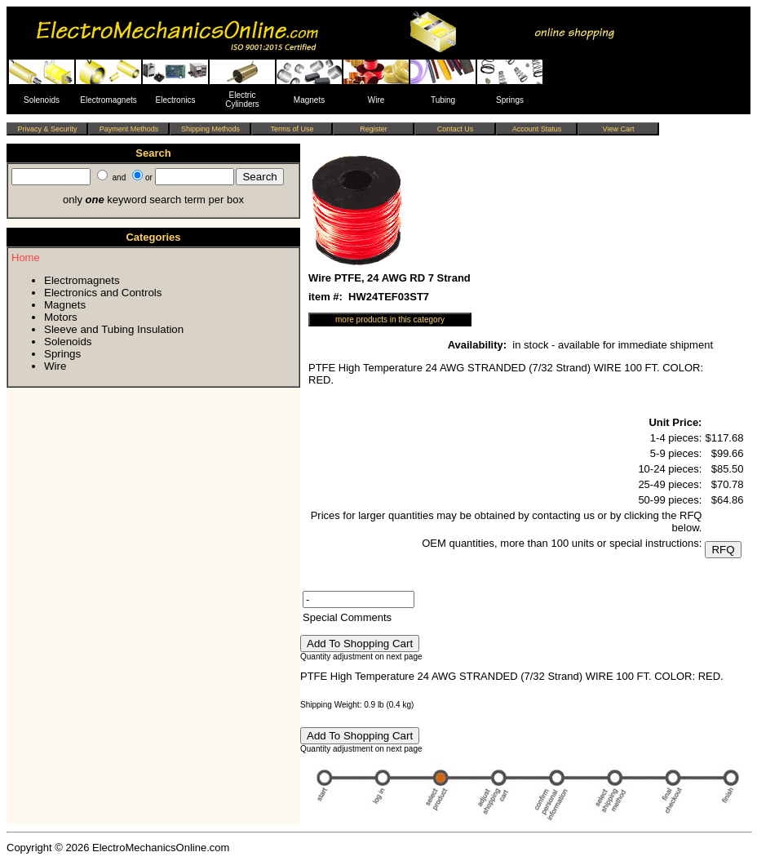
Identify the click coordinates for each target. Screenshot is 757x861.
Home (25, 257)
